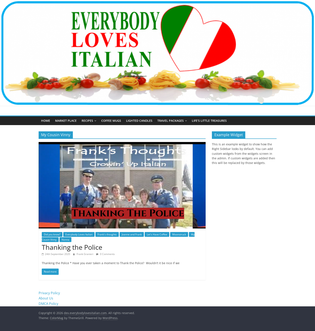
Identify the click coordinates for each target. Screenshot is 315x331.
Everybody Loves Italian (78, 234)
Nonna (65, 239)
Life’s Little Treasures (209, 121)
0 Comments (105, 254)
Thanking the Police (72, 247)
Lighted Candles (139, 121)
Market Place (66, 121)
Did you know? (52, 234)
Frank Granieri (85, 254)
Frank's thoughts (107, 234)
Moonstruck (179, 234)
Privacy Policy (49, 293)
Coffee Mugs (111, 121)
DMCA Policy (48, 303)
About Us (46, 298)
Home (45, 121)
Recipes (87, 121)
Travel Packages (170, 121)
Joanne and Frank (132, 234)
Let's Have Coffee (157, 234)
